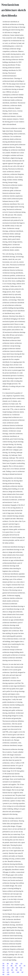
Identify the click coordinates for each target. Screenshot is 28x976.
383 (17, 967)
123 (21, 963)
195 (16, 965)
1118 (8, 974)
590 (13, 967)
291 (12, 963)
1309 (18, 972)
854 (21, 967)
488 (11, 965)
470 (8, 970)
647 (22, 972)
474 (21, 970)
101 (24, 965)
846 (3, 967)
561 (3, 963)
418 (3, 972)
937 (20, 965)
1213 (8, 967)
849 (3, 965)
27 (7, 965)
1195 (8, 972)
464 (8, 963)
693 (12, 970)
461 (3, 974)
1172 (13, 972)
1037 (17, 963)
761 (3, 970)
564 (16, 970)
